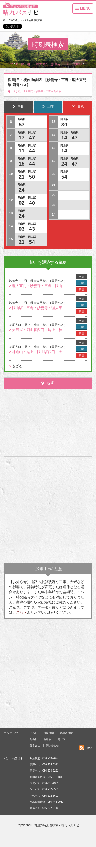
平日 (81, 276)
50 (32, 177)
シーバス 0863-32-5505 (44, 789)
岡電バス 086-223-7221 (44, 770)
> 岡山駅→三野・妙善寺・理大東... (37, 308)
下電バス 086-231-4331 (44, 783)
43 (32, 229)
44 (32, 150)
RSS (89, 747)
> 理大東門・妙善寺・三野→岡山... (37, 286)
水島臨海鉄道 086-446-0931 (46, 801)
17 (21, 137)
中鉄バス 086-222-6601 (44, 795)
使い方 (61, 739)
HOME (33, 733)
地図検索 (49, 733)
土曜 (81, 283)
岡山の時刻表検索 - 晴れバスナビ (57, 825)
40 (32, 203)
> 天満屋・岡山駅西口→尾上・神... (37, 330)
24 (21, 190)
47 (32, 137)
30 (64, 124)
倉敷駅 (47, 739)
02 (21, 203)
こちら (21, 612)
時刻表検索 (66, 733)
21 (21, 177)
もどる (16, 366)
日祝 (81, 289)
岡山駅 (33, 739)
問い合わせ (52, 745)
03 (21, 229)
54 (32, 242)
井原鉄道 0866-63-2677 (44, 758)
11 (21, 150)
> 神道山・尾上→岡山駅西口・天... (37, 352)
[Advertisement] (48, 510)
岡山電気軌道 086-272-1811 (46, 777)
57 (21, 124)
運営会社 (35, 745)
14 (64, 137)
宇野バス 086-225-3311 (44, 764)
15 (21, 164)
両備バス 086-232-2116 (44, 808)
